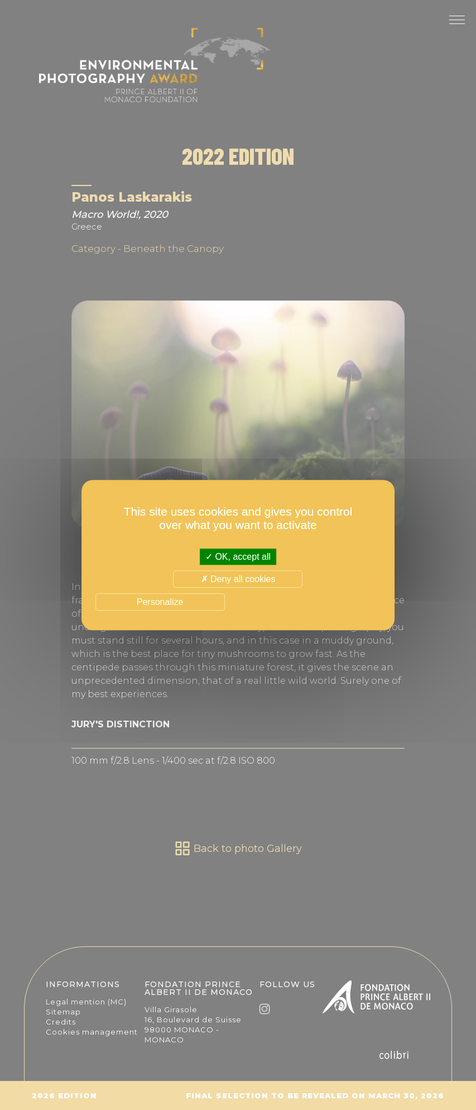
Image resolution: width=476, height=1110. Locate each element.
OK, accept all (238, 556)
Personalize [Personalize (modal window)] (160, 602)
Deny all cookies (238, 579)
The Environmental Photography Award (155, 72)
